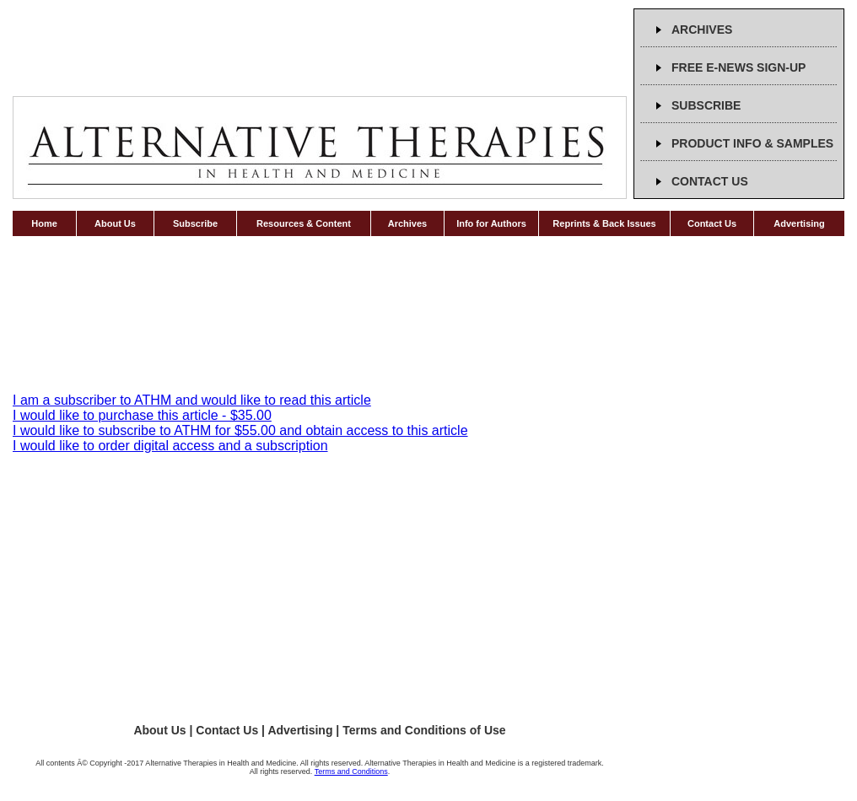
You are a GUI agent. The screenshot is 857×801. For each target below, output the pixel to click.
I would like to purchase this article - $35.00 (142, 415)
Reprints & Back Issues (603, 223)
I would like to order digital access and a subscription (170, 445)
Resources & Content (303, 223)
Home (44, 223)
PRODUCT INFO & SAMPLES (752, 143)
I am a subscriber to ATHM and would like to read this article (192, 400)
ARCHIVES (701, 29)
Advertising (799, 223)
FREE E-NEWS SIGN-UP (738, 67)
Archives (407, 223)
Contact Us (711, 223)
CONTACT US (709, 181)
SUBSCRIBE (706, 105)
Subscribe (195, 223)
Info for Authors (491, 223)
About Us (115, 223)
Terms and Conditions (351, 771)
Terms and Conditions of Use (423, 730)
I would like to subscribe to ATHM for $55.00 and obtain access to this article (240, 430)
